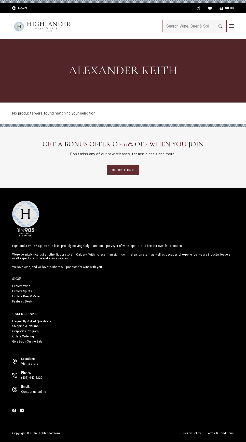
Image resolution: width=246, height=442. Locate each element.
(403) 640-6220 (32, 378)
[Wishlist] (210, 8)
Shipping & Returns (25, 326)
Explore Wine (21, 286)
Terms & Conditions (220, 433)
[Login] (19, 8)
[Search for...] (188, 26)
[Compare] (198, 8)
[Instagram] (22, 410)
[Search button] (220, 26)
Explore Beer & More (25, 296)
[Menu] (231, 26)
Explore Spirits (22, 291)
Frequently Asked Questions (31, 321)
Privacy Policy (191, 433)
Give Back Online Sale (27, 341)
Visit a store (29, 363)
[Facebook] (14, 410)
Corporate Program (25, 331)
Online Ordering (23, 336)
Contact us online (33, 392)
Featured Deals (22, 301)
